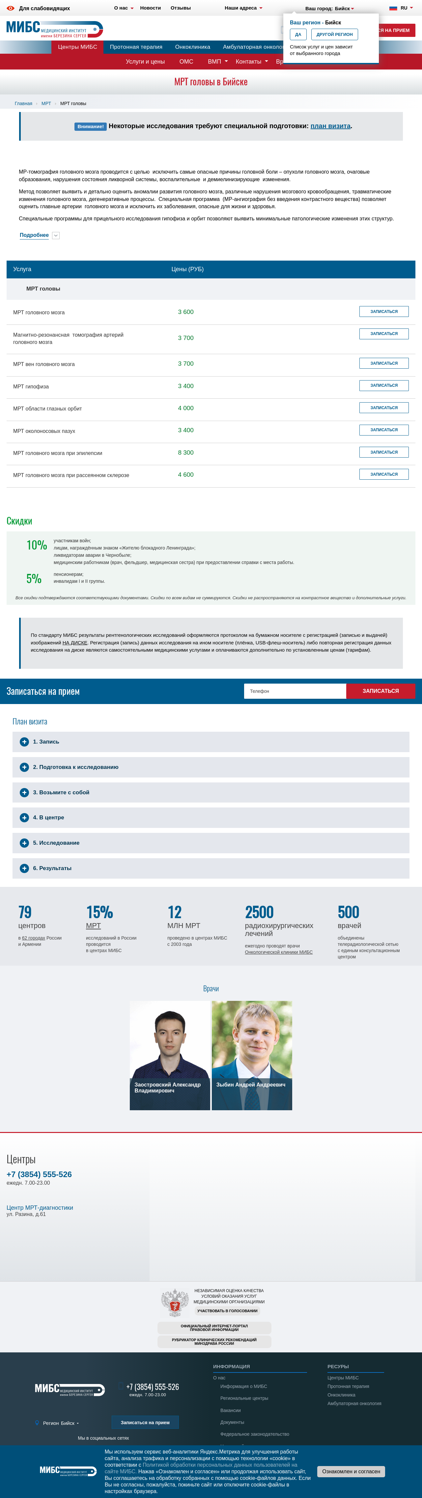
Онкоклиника (193, 47)
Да (298, 34)
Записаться (384, 311)
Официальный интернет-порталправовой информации (214, 1328)
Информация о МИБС (243, 1386)
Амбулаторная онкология (257, 47)
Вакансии (230, 1410)
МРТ (46, 103)
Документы (232, 1422)
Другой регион (335, 34)
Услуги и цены (145, 61)
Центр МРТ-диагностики (40, 1207)
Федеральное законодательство (254, 1434)
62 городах (33, 938)
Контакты (249, 61)
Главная (23, 103)
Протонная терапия (136, 47)
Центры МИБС (77, 47)
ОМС (186, 61)
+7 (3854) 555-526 (39, 1174)
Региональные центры (244, 1398)
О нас (219, 1377)
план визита (331, 125)
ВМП (214, 61)
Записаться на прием (381, 30)
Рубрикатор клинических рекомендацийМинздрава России (214, 1341)
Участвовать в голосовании (227, 1311)
